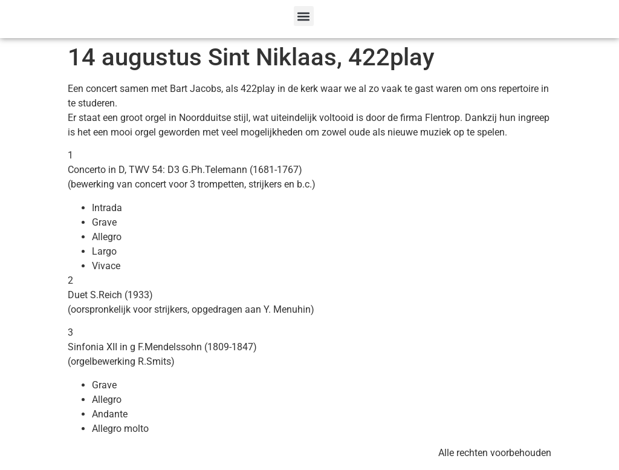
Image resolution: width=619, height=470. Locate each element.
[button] (304, 16)
